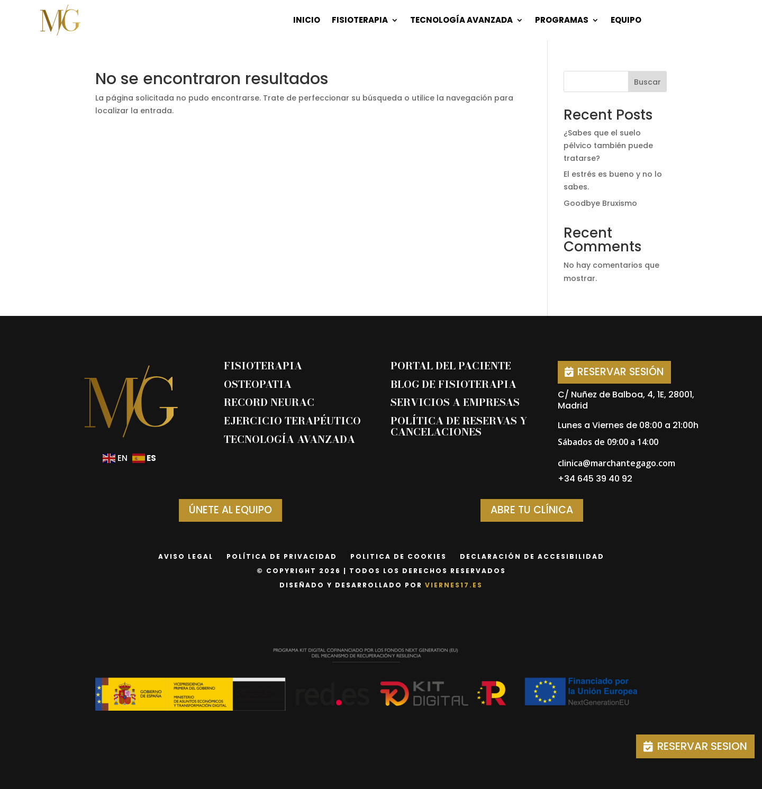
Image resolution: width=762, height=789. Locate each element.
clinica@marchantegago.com (616, 463)
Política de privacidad (281, 556)
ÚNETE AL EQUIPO (230, 510)
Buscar (647, 82)
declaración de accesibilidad (532, 556)
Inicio (306, 19)
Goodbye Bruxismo (600, 203)
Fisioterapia (360, 19)
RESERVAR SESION (702, 746)
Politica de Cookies (398, 556)
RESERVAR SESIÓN (621, 372)
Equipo (626, 19)
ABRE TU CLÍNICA (532, 510)
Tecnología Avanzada (461, 19)
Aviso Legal (185, 556)
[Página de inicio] (60, 20)
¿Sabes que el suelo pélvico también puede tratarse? (608, 146)
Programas (561, 19)
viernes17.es (454, 585)
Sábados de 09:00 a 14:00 (608, 442)
